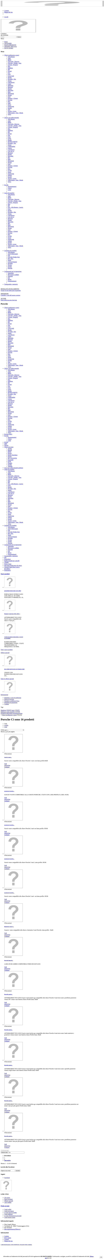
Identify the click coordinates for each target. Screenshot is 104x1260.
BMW (9, 60)
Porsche (10, 100)
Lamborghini (11, 146)
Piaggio (10, 463)
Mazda (10, 89)
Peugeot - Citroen (13, 98)
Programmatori (12, 186)
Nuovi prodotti (5, 574)
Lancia (10, 148)
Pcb (9, 278)
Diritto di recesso (9, 699)
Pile (5, 557)
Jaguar (9, 81)
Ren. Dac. (10, 258)
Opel (9, 97)
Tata (9, 109)
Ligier (9, 84)
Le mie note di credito (10, 1212)
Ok (101, 1257)
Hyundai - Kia (12, 79)
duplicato (3, 712)
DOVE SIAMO (8, 48)
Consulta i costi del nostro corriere (10, 295)
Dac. (9, 66)
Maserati (10, 87)
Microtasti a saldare (13, 274)
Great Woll (11, 76)
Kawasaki (10, 460)
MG (9, 157)
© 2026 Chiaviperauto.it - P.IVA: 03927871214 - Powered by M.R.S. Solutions (16, 1244)
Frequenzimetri (12, 281)
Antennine (11, 273)
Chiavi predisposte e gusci (11, 55)
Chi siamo (7, 1197)
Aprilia (10, 448)
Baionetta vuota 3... (9, 926)
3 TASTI (17, 710)
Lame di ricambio (9, 193)
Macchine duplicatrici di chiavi (13, 565)
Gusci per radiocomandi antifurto (13, 468)
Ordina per (4, 730)
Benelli (10, 450)
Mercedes (10, 90)
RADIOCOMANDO (7, 713)
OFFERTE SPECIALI (10, 46)
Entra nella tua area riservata (9, 300)
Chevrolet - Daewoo (13, 61)
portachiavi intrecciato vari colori (12, 590)
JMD (5, 444)
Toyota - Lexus (12, 111)
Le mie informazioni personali (12, 1216)
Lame (9, 189)
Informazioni (4, 694)
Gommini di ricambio (10, 250)
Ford (9, 74)
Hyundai (10, 263)
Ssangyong (11, 106)
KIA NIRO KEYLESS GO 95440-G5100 (14, 669)
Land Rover (11, 82)
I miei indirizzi (8, 1214)
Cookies (6, 704)
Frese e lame (7, 564)
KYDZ (6, 442)
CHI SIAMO (8, 43)
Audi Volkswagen (13, 254)
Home (6, 41)
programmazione (17, 713)
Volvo (9, 114)
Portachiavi (7, 559)
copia (8, 712)
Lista (5, 727)
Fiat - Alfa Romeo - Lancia (15, 207)
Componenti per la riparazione (12, 271)
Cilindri (6, 562)
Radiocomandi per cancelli (11, 561)
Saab (9, 103)
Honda (10, 77)
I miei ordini (7, 1209)
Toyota (10, 265)
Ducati (10, 453)
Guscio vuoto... (8, 757)
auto (13, 710)
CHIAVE (9, 710)
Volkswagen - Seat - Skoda (15, 113)
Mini (9, 92)
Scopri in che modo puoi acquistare (11, 290)
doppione (3, 710)
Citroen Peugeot (12, 262)
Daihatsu (10, 68)
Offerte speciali (5, 652)
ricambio (12, 712)
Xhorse (6, 445)
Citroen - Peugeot (13, 65)
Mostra (3, 731)
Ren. (9, 101)
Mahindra (10, 85)
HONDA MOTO (12, 141)
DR (9, 69)
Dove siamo (7, 1238)
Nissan (10, 95)
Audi (9, 58)
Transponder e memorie (11, 284)
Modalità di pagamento (10, 702)
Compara (6, 767)
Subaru (10, 175)
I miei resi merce (9, 1211)
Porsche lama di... (8, 960)
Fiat (9, 73)
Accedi (6, 17)
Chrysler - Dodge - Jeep (14, 63)
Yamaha (10, 466)
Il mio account (5, 1206)
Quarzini (10, 276)
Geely (9, 138)
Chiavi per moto (8, 447)
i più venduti (7, 1202)
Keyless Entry (8, 434)
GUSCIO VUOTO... (9, 791)
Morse (9, 279)
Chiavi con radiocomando (11, 117)
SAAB (10, 170)
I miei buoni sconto (9, 1217)
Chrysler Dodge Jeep (14, 257)
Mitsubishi (11, 93)
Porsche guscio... (8, 994)
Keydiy (6, 185)
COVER (17, 712)
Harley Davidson (12, 455)
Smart (9, 105)
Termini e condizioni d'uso (11, 701)
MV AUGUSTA (12, 458)
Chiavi (10, 188)
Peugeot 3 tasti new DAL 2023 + (12, 613)
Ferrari (10, 71)
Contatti (6, 10)
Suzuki (10, 108)
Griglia (6, 725)
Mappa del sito (8, 12)
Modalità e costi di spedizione (12, 697)
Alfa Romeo (11, 57)
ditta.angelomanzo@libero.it (12, 1229)
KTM (9, 461)
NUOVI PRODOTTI (10, 45)
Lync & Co (11, 151)
